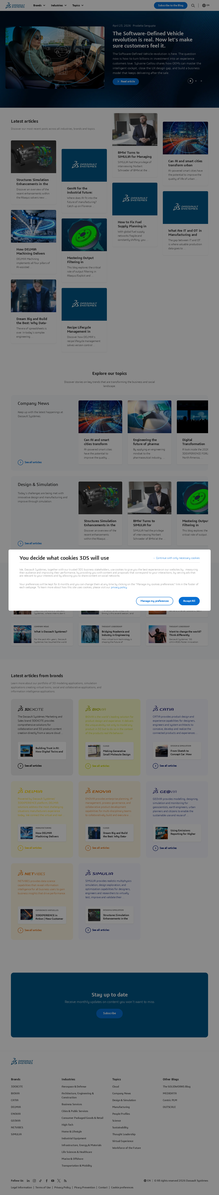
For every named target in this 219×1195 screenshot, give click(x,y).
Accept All (189, 601)
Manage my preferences (154, 601)
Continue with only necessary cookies (178, 558)
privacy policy (119, 587)
